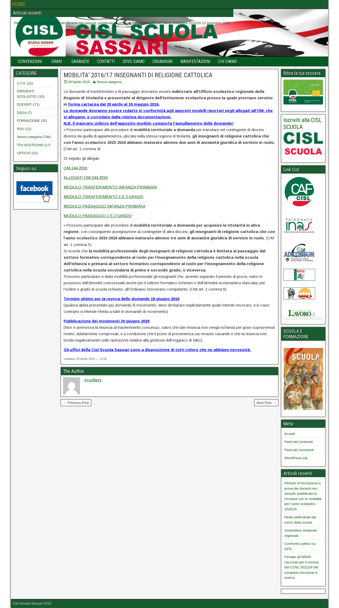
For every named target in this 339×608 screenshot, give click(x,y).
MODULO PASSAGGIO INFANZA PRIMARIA (104, 206)
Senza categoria (109, 82)
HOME (18, 4)
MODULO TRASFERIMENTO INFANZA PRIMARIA (110, 187)
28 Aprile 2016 (79, 82)
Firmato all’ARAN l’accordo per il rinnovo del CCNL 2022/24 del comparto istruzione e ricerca (301, 567)
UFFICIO (24, 153)
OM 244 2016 (75, 168)
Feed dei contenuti (298, 442)
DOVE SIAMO (134, 61)
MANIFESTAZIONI (195, 61)
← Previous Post (76, 403)
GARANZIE (80, 61)
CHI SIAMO (227, 61)
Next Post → (266, 403)
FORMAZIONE (28, 121)
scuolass (93, 380)
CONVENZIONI (30, 61)
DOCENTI (25, 104)
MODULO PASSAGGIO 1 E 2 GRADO (98, 215)
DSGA (21, 113)
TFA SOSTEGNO (30, 145)
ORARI (56, 61)
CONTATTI (106, 61)
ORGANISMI (162, 61)
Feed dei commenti (299, 450)
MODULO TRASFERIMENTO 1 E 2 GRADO (103, 196)
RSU (20, 129)
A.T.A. (21, 83)
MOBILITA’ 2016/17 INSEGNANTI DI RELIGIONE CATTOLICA (138, 75)
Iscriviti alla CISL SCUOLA (302, 123)
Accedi (289, 434)
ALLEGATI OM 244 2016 (86, 177)
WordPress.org (295, 458)
